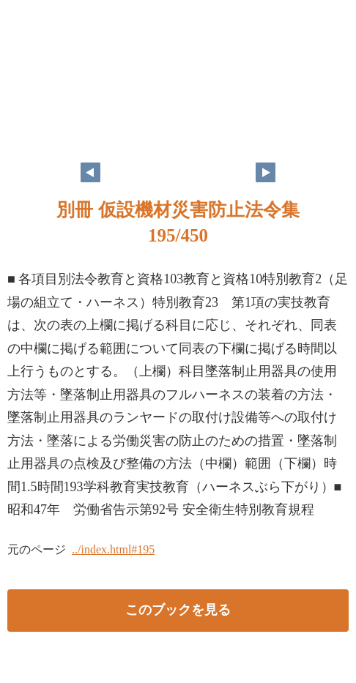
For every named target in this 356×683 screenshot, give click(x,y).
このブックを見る (178, 609)
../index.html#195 (113, 549)
